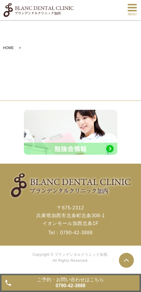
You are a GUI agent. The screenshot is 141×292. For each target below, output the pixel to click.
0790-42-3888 (76, 232)
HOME (8, 48)
